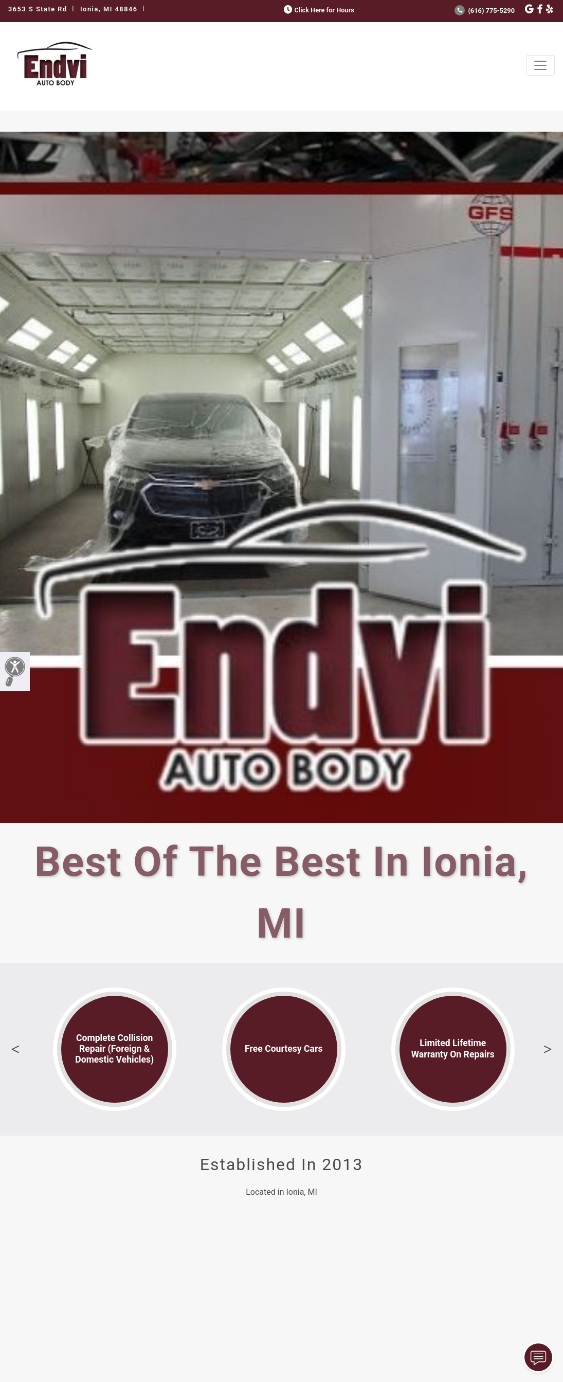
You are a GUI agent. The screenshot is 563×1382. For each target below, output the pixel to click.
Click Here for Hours (318, 10)
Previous (15, 1049)
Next (547, 1049)
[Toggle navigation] (540, 65)
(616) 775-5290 (485, 10)
